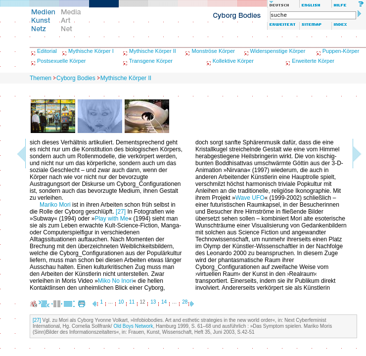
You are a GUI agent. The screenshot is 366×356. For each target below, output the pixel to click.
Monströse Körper (212, 51)
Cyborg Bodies (75, 78)
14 (164, 302)
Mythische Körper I (91, 51)
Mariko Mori (55, 204)
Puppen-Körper (341, 51)
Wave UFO (250, 197)
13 (153, 302)
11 (132, 302)
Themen (40, 78)
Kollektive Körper (233, 61)
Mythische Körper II (152, 51)
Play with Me (111, 218)
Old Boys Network (133, 326)
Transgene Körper (151, 61)
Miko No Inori (115, 280)
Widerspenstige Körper (278, 51)
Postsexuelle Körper (61, 61)
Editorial (47, 51)
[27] (121, 211)
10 (121, 302)
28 (184, 302)
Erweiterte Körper (313, 61)
